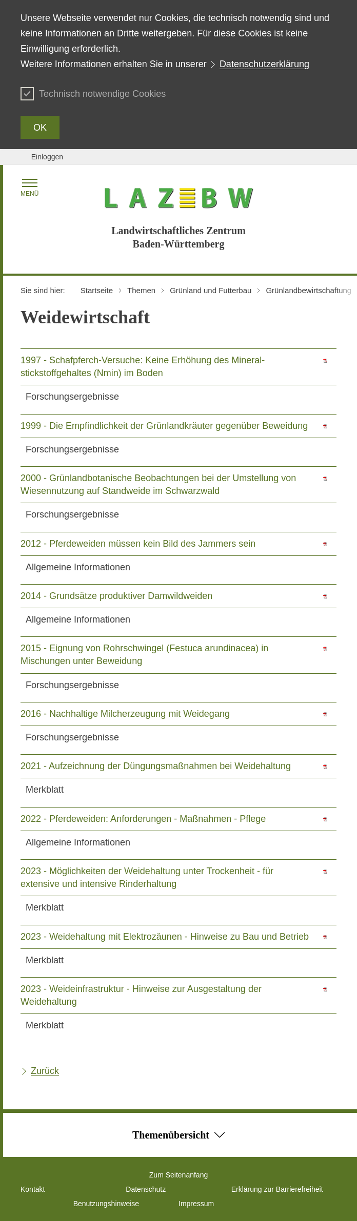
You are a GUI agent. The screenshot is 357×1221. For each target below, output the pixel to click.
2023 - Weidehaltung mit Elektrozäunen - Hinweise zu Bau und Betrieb (165, 937)
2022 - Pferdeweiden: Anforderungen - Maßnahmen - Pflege (143, 819)
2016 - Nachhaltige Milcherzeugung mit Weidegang (125, 714)
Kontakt (33, 1189)
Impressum (196, 1203)
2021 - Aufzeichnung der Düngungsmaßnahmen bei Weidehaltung (156, 766)
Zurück (45, 1071)
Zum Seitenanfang (178, 1175)
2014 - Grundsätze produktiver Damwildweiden (116, 596)
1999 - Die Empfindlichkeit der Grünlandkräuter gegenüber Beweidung (164, 426)
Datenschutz (146, 1189)
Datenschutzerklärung (264, 64)
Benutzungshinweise (106, 1203)
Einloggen (47, 157)
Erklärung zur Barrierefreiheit (277, 1189)
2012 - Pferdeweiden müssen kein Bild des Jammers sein (138, 544)
